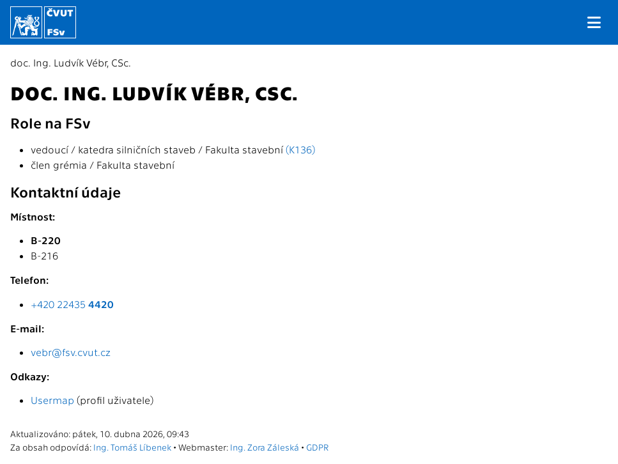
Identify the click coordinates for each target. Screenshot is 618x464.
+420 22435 (72, 304)
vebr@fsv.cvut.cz (71, 352)
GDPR (317, 447)
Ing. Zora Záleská (264, 447)
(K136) (300, 149)
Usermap (52, 400)
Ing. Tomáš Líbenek (132, 447)
